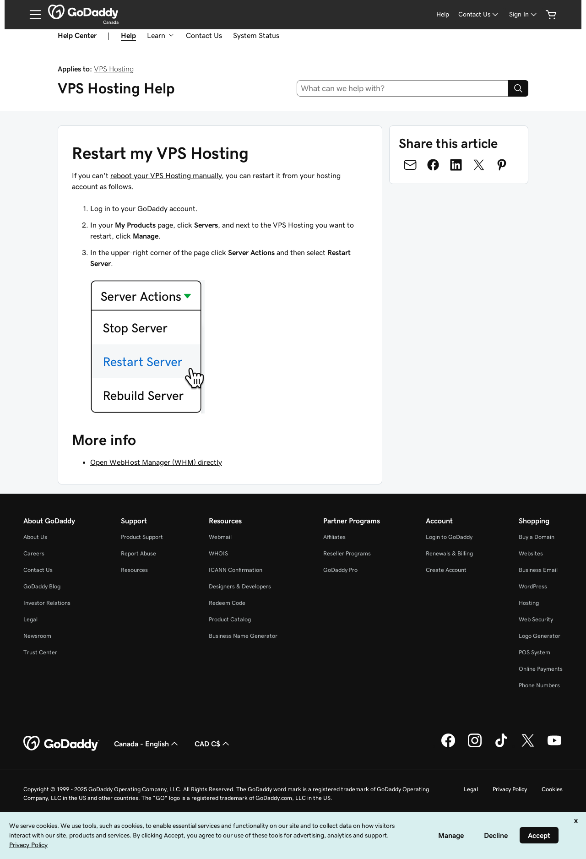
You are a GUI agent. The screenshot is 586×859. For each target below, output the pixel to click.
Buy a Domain (536, 537)
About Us (35, 537)
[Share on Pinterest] (501, 164)
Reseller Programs (347, 553)
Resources (134, 570)
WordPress (533, 586)
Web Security (536, 619)
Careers (33, 553)
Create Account (446, 570)
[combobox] (403, 88)
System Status (256, 35)
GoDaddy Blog (41, 586)
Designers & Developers (240, 586)
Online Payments (541, 669)
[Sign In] (523, 14)
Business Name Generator (243, 636)
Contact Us (204, 35)
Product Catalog (230, 619)
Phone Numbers (539, 685)
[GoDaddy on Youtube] (554, 746)
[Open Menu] (31, 14)
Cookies (552, 789)
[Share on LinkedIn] (456, 164)
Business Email (538, 570)
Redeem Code (227, 603)
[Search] (518, 88)
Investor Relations (47, 603)
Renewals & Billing (449, 553)
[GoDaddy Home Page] (61, 743)
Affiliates (334, 537)
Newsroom (37, 636)
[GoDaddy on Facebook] (448, 746)
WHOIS (218, 553)
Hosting (529, 603)
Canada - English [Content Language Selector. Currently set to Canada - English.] (147, 743)
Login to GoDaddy (449, 537)
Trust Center (40, 652)
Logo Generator (539, 636)
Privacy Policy (510, 789)
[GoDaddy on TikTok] (501, 746)
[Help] (443, 14)
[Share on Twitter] (478, 164)
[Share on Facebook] (433, 164)
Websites (531, 553)
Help (128, 35)
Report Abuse (138, 553)
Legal (30, 619)
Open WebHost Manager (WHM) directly (156, 462)
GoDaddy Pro (340, 570)
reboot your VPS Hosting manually (166, 175)
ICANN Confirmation (235, 570)
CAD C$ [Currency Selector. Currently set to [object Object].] (213, 743)
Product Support (142, 537)
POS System (534, 652)
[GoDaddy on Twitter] (528, 746)
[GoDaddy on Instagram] (475, 746)
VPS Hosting (114, 68)
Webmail (220, 537)
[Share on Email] (410, 164)
